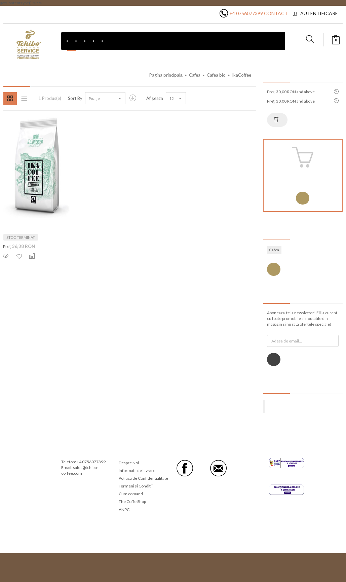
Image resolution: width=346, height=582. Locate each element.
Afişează (154, 98)
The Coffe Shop (132, 501)
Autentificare (319, 13)
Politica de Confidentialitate (143, 478)
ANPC (124, 509)
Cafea (274, 250)
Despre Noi (129, 462)
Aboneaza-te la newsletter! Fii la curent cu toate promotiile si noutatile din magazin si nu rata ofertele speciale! (302, 318)
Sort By (75, 98)
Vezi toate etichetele (273, 269)
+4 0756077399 (246, 13)
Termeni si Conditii (136, 485)
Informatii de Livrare (137, 470)
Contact (276, 13)
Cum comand (131, 493)
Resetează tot (276, 119)
